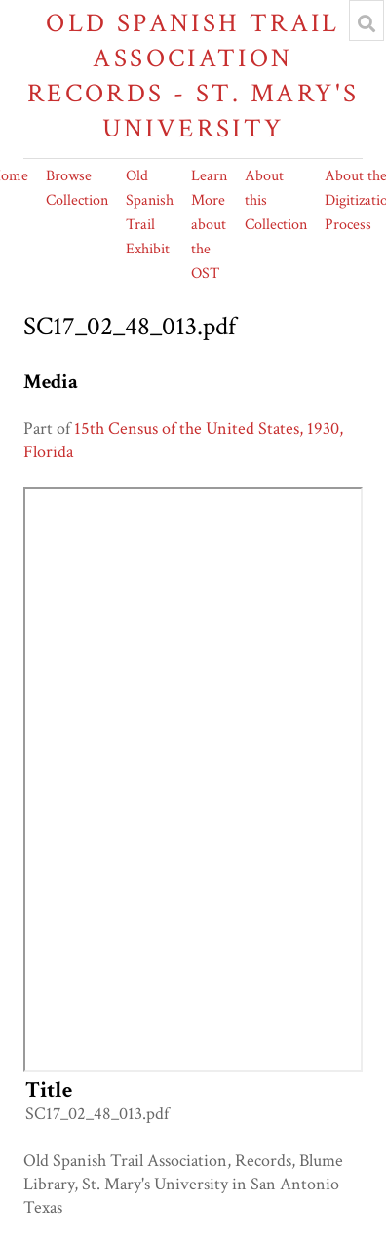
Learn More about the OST (209, 225)
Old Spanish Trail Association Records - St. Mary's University (193, 75)
